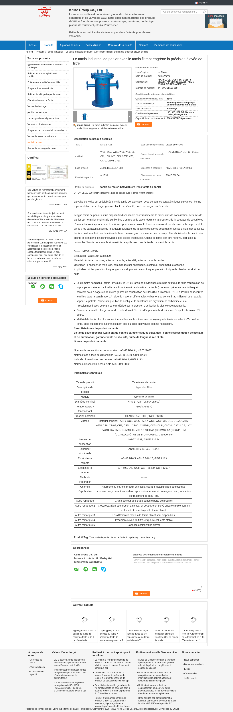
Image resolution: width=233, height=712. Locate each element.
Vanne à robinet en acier (39, 124)
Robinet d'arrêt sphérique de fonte (43, 94)
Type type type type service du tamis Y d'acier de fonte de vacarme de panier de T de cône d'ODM (111, 637)
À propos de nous (36, 661)
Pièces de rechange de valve (41, 148)
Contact (143, 45)
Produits (48, 45)
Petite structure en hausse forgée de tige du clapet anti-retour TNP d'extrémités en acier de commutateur (70, 674)
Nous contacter (191, 660)
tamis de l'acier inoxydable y (125, 537)
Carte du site (190, 673)
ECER (176, 709)
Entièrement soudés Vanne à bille (43, 82)
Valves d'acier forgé (36, 106)
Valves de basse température (41, 136)
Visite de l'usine (38, 667)
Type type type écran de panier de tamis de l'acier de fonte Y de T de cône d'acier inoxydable (84, 637)
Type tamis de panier (99, 537)
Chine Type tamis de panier (66, 709)
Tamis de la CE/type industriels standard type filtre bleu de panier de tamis (166, 635)
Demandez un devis (194, 664)
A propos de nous (70, 45)
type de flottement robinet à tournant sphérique (45, 66)
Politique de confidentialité (38, 709)
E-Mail (187, 669)
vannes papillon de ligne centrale (43, 118)
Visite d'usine (93, 45)
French (202, 2)
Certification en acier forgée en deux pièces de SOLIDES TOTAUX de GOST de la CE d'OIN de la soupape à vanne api (70, 686)
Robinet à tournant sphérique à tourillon (42, 75)
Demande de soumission (168, 45)
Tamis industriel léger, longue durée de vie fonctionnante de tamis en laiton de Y (138, 635)
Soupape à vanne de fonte (40, 88)
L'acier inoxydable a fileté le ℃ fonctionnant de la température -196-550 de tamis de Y (193, 635)
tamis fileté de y (147, 537)
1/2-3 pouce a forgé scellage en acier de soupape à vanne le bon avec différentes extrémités (70, 663)
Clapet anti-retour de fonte (40, 100)
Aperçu (33, 45)
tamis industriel (55, 52)
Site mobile (190, 678)
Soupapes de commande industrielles (45, 130)
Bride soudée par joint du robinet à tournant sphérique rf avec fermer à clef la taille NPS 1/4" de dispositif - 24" (157, 701)
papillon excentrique (37, 112)
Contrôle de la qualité (120, 45)
